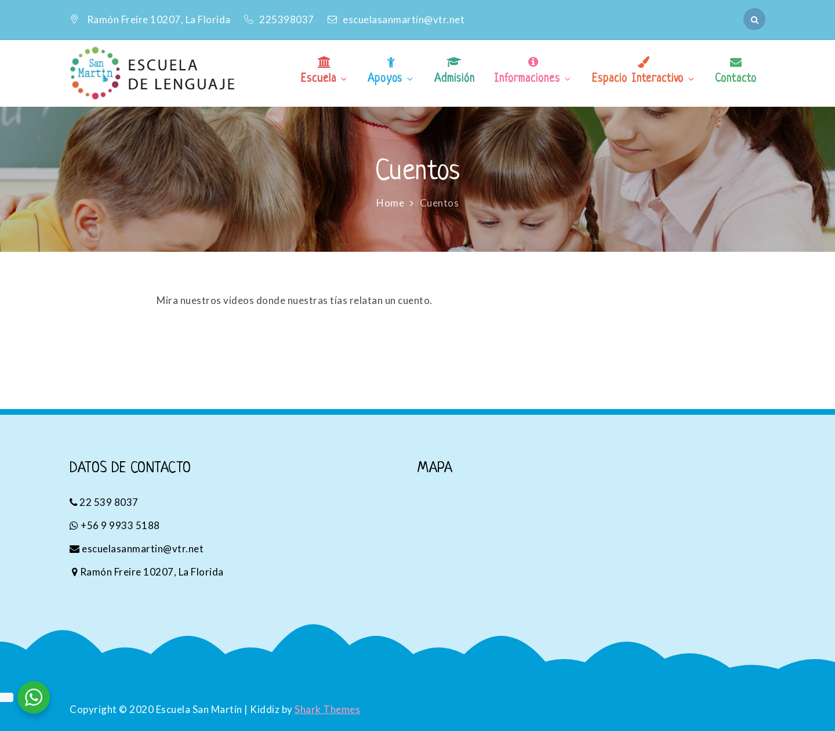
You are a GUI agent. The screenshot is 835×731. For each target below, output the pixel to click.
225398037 (280, 19)
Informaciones (533, 79)
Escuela (324, 79)
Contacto (736, 79)
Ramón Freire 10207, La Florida (159, 19)
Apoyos (391, 79)
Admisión (454, 79)
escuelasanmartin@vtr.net (396, 19)
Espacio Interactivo (644, 79)
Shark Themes (327, 709)
